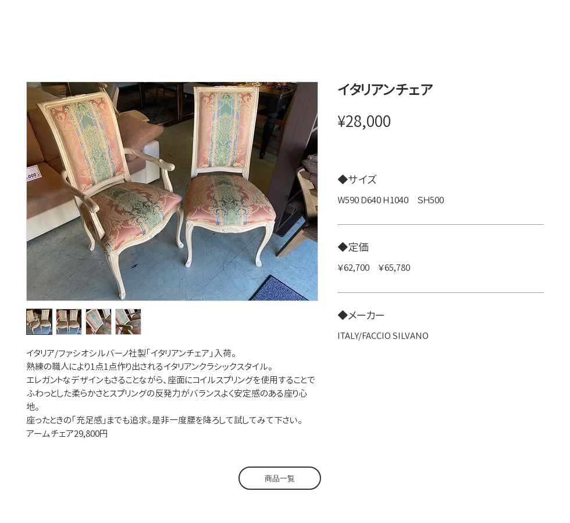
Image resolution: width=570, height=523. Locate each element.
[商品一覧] (279, 478)
